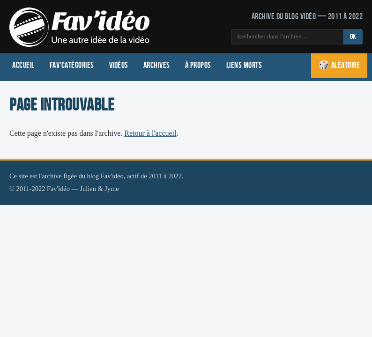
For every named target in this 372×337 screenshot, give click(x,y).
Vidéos (118, 65)
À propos (198, 65)
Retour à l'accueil (150, 133)
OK (353, 36)
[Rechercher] (287, 36)
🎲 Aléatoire (339, 65)
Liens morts (244, 65)
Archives (156, 65)
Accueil (23, 65)
